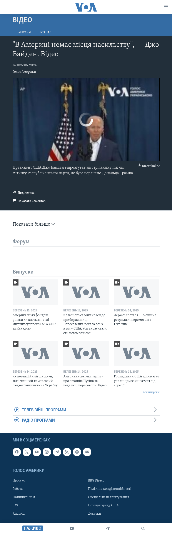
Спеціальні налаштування (108, 497)
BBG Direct (96, 480)
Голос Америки (24, 72)
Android (19, 513)
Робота (18, 489)
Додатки (94, 513)
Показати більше (34, 224)
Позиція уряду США (103, 505)
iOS (15, 505)
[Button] (24, 194)
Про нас (44, 32)
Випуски (24, 32)
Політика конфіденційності (109, 489)
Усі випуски (151, 392)
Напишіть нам (24, 497)
